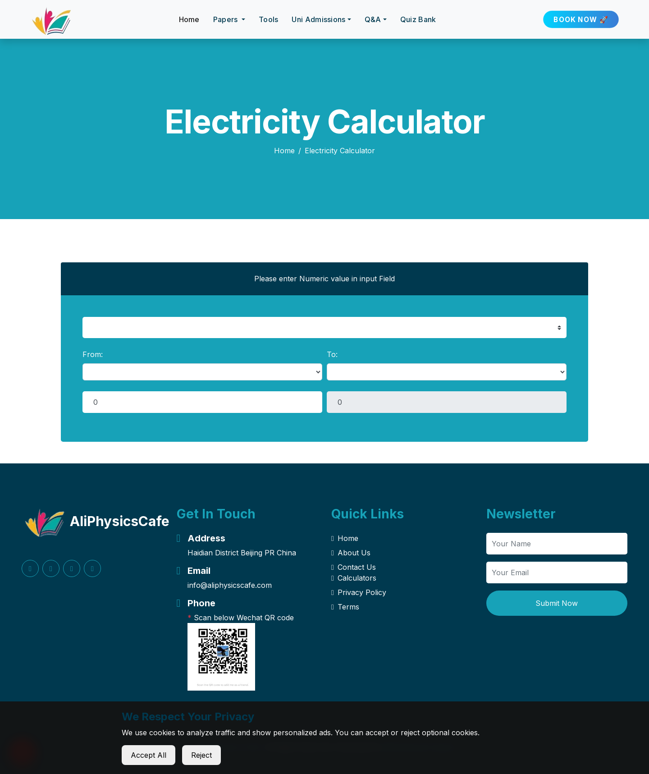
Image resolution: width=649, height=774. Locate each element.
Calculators (353, 577)
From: (92, 354)
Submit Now (556, 603)
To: (332, 354)
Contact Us (353, 567)
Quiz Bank (418, 19)
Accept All (148, 755)
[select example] (324, 327)
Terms (345, 606)
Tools (269, 19)
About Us (350, 552)
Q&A (373, 19)
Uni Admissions (318, 19)
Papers (226, 19)
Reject (201, 755)
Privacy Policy (358, 592)
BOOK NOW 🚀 (581, 19)
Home (189, 19)
